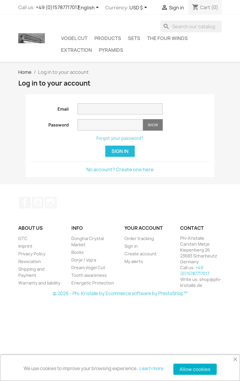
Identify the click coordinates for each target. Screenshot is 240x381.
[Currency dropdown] (139, 7)
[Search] (191, 26)
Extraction (76, 50)
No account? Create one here (120, 169)
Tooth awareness (89, 275)
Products (107, 38)
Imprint (25, 246)
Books (77, 252)
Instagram (51, 203)
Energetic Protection (92, 283)
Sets (134, 38)
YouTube (38, 203)
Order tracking (139, 238)
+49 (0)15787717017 (57, 7)
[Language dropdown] (89, 7)
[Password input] (110, 125)
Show (153, 125)
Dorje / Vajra (83, 260)
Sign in (120, 151)
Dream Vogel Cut (88, 267)
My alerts (133, 261)
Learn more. (152, 368)
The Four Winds (167, 38)
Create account (140, 254)
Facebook (25, 203)
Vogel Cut (74, 38)
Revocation (29, 261)
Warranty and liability (39, 283)
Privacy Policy (31, 254)
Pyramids (111, 50)
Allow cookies (195, 369)
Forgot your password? (120, 138)
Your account (143, 228)
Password (58, 125)
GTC (22, 238)
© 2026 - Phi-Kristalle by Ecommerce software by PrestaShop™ (120, 293)
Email (63, 109)
